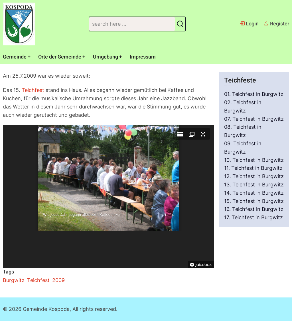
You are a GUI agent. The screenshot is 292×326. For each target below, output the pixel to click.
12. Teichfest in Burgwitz (254, 176)
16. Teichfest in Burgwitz (253, 209)
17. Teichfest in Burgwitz (253, 217)
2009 (58, 280)
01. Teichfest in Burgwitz (253, 94)
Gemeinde (15, 57)
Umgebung (105, 57)
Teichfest (33, 90)
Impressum (143, 57)
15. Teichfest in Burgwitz (254, 201)
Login (249, 24)
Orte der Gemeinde (59, 57)
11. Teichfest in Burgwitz (253, 168)
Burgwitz (14, 280)
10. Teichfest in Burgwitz (254, 160)
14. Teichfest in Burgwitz (254, 193)
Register (276, 24)
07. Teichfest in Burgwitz (254, 119)
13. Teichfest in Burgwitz (254, 185)
